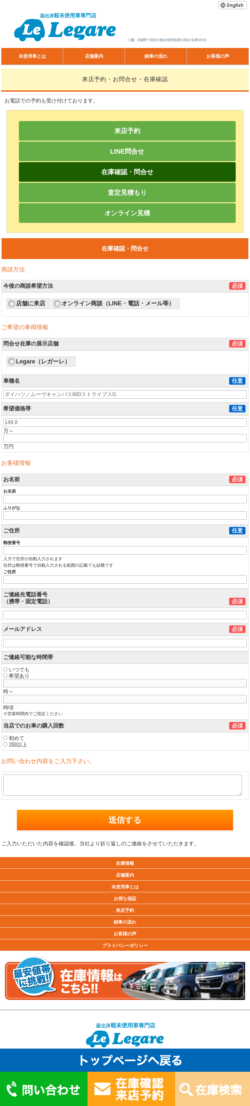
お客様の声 (217, 56)
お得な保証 (125, 898)
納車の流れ (156, 56)
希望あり (16, 676)
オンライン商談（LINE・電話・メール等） (118, 303)
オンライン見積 (127, 213)
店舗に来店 (30, 303)
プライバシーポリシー (125, 945)
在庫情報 (125, 863)
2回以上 (15, 744)
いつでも (16, 669)
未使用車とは (32, 56)
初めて (13, 738)
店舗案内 (94, 56)
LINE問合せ (127, 151)
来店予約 (127, 130)
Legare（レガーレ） (43, 361)
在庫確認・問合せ (127, 172)
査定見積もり (127, 192)
